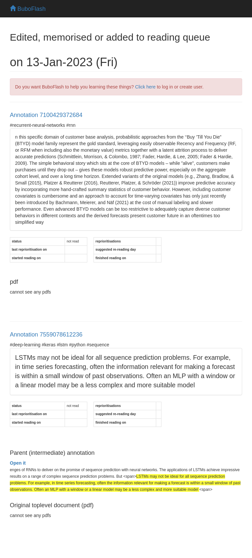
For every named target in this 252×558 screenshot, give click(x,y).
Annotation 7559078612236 (46, 334)
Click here (145, 86)
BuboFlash (28, 9)
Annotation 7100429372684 (46, 115)
